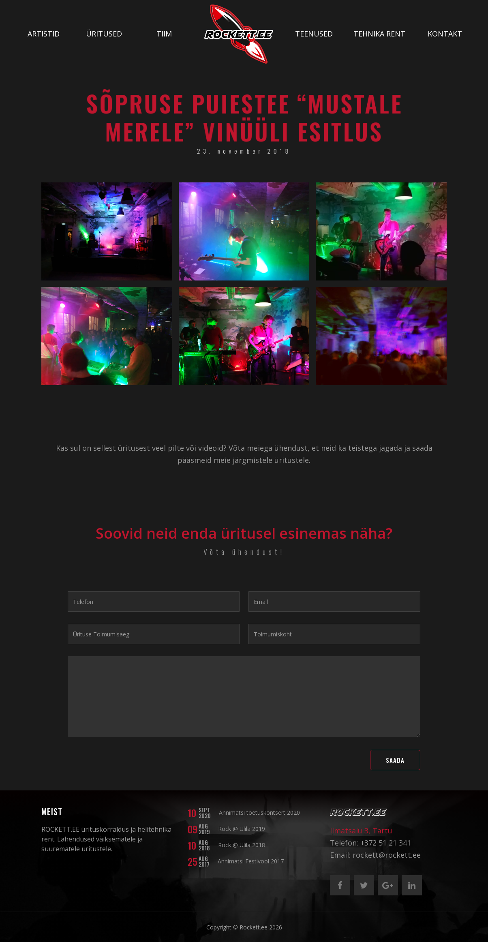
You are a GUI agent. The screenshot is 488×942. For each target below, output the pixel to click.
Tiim (164, 34)
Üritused (104, 34)
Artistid (44, 34)
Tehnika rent (379, 34)
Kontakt (445, 34)
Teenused (314, 34)
